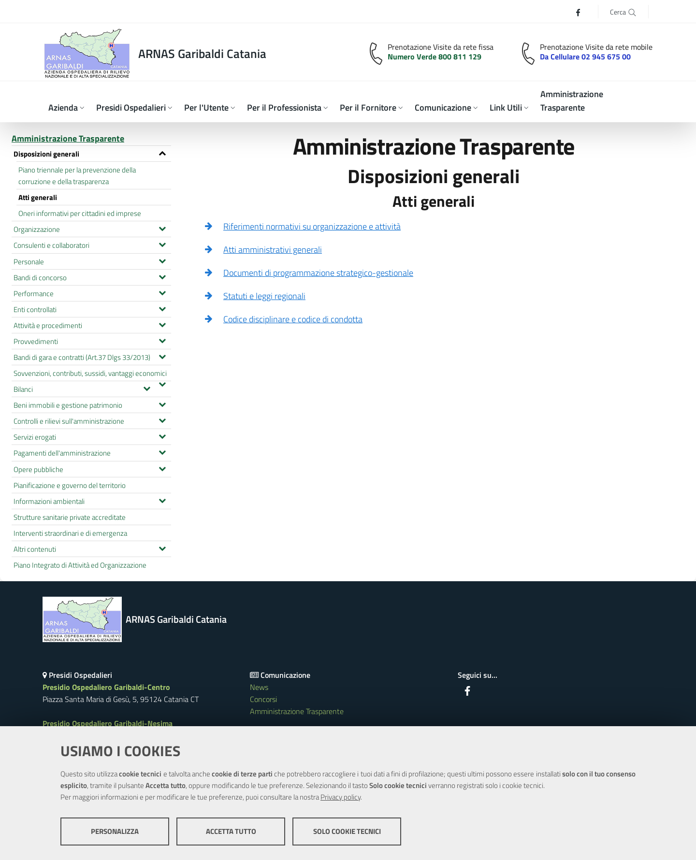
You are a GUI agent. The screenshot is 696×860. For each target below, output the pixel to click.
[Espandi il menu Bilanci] (146, 387)
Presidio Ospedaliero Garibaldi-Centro (106, 687)
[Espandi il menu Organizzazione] (162, 227)
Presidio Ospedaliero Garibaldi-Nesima (108, 723)
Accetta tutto (231, 831)
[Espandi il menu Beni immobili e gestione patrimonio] (162, 403)
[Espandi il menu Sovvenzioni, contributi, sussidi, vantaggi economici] (162, 383)
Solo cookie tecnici (347, 831)
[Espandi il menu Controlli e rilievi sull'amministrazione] (162, 419)
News (259, 687)
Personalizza (115, 831)
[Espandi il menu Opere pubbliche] (162, 467)
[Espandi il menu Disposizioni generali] (162, 152)
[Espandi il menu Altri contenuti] (162, 547)
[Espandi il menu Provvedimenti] (162, 339)
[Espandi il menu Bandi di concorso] (162, 276)
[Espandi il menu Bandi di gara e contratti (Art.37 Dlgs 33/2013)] (162, 355)
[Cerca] (623, 11)
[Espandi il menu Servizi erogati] (162, 435)
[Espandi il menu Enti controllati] (162, 308)
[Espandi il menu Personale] (162, 260)
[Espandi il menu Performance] (162, 292)
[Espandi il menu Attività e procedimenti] (162, 324)
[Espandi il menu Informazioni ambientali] (162, 499)
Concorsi (263, 699)
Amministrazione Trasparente (68, 138)
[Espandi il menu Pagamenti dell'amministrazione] (162, 451)
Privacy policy (340, 797)
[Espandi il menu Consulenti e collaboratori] (162, 243)
